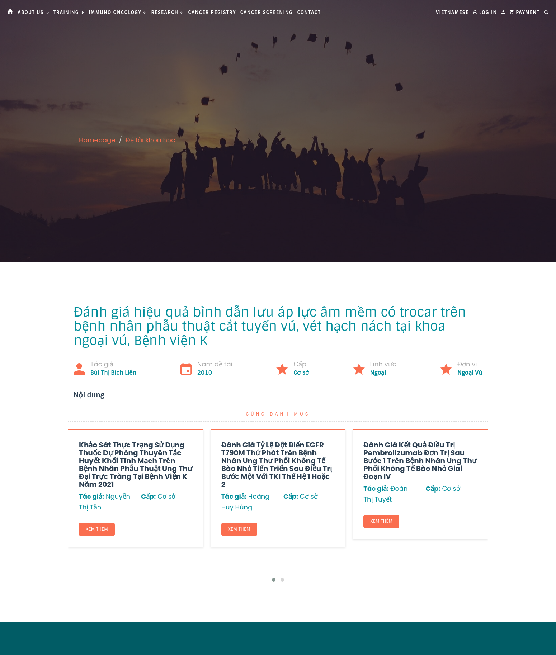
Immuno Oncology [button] (118, 12)
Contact (309, 12)
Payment (525, 12)
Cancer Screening (266, 12)
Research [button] (167, 12)
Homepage (97, 140)
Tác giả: (91, 496)
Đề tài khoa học (150, 140)
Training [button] (68, 12)
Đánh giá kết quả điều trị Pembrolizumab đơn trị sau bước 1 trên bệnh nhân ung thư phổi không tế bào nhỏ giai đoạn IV (420, 460)
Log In (485, 12)
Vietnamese (452, 12)
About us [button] (33, 12)
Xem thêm (97, 529)
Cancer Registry (212, 12)
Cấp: (148, 496)
